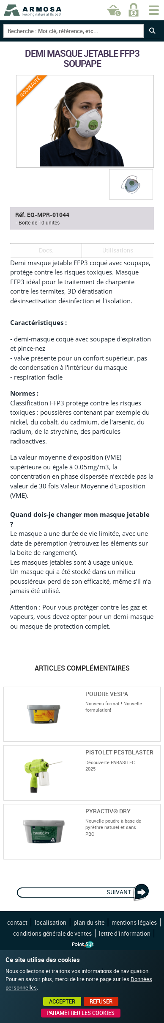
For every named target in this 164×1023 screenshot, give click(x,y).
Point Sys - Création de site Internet (82, 944)
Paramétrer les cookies (80, 1013)
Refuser (101, 1001)
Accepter (62, 1001)
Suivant (119, 892)
